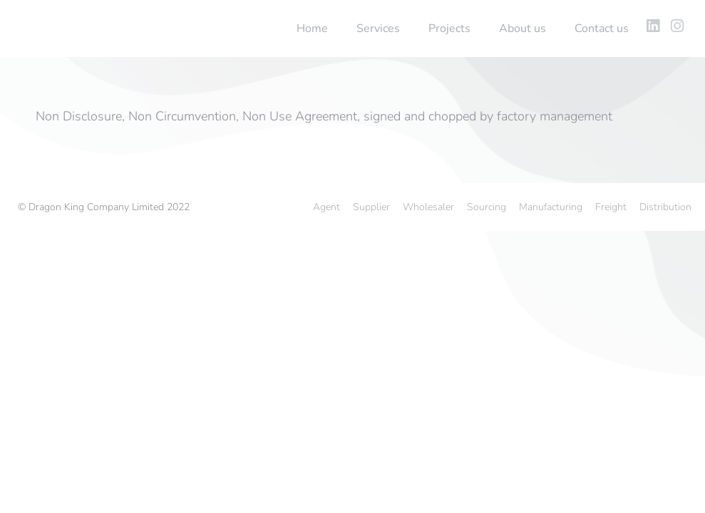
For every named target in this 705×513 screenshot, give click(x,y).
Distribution (665, 207)
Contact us (602, 28)
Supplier (371, 207)
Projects (449, 28)
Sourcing (486, 207)
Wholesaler (428, 207)
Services (378, 28)
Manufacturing (550, 207)
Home (312, 28)
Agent (326, 207)
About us (522, 28)
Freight (611, 207)
